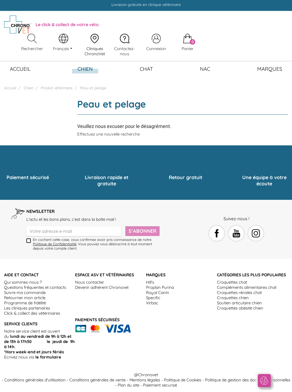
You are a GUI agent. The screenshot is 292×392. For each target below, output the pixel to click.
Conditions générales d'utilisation (35, 379)
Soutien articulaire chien (239, 302)
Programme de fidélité (25, 302)
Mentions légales (144, 379)
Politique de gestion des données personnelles (247, 379)
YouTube (236, 233)
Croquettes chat (232, 282)
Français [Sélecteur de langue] (61, 48)
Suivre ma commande (25, 292)
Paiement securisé (160, 385)
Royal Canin (157, 292)
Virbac (152, 302)
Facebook (216, 233)
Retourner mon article (24, 297)
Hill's (150, 282)
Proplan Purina (160, 287)
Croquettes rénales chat (239, 292)
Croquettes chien (233, 297)
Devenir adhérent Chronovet (102, 287)
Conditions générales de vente (97, 379)
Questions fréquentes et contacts (35, 287)
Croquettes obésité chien (240, 308)
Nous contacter (89, 282)
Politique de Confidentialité (54, 244)
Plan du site (128, 385)
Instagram (255, 233)
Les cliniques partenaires (27, 308)
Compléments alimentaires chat (247, 287)
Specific (153, 297)
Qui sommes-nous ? (23, 282)
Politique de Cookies (182, 379)
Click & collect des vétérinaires (32, 313)
